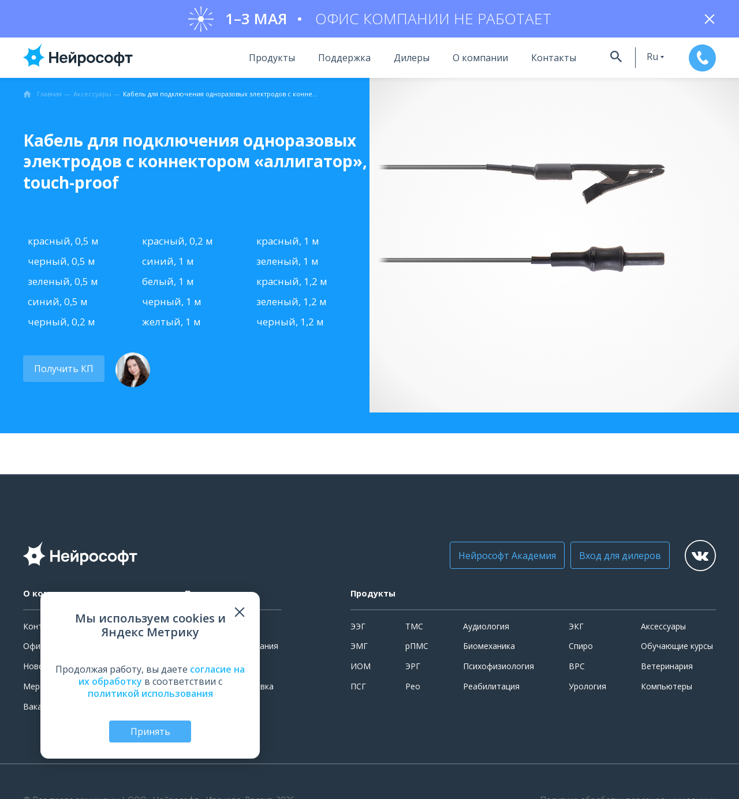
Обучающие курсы (677, 648)
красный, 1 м (287, 243)
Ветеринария (667, 668)
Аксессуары (663, 629)
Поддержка (329, 60)
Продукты (257, 60)
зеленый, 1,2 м (291, 305)
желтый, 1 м (171, 325)
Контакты (538, 60)
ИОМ (360, 668)
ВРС (577, 668)
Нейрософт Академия (496, 558)
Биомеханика (489, 648)
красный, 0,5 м (63, 243)
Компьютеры (666, 689)
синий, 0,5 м (58, 305)
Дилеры (397, 60)
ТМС (414, 629)
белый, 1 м (168, 284)
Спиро (581, 648)
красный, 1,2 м (291, 284)
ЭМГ (359, 648)
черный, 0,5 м (61, 264)
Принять (150, 731)
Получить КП (62, 372)
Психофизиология (498, 668)
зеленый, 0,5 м (63, 284)
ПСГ (358, 689)
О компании (465, 60)
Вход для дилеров (609, 558)
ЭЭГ (357, 629)
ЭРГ (412, 668)
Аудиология (486, 629)
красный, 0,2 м (177, 243)
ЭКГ (576, 629)
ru (639, 59)
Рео (412, 689)
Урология (587, 689)
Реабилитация (491, 689)
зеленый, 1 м (287, 264)
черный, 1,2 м (290, 325)
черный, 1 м (171, 305)
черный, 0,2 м (61, 325)
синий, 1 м (168, 264)
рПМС (416, 648)
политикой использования (150, 692)
